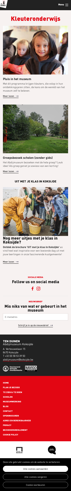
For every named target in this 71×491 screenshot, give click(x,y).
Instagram (38, 289)
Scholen (8, 396)
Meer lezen (8, 95)
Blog (5, 406)
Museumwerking (12, 401)
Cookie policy (10, 434)
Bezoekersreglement (15, 430)
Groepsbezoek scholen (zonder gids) (28, 157)
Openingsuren (11, 415)
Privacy (7, 425)
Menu (66, 5)
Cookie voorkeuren (35, 484)
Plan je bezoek (11, 387)
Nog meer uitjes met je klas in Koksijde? (30, 240)
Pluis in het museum (17, 79)
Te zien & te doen (12, 392)
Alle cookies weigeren (35, 476)
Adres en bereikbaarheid (17, 420)
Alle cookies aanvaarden (35, 468)
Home (6, 382)
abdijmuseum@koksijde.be (18, 359)
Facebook (33, 289)
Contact (8, 411)
